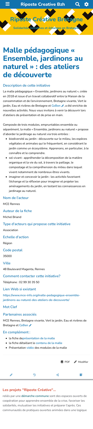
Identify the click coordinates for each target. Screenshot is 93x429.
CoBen (56, 106)
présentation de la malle (39, 338)
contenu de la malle (49, 343)
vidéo (31, 348)
